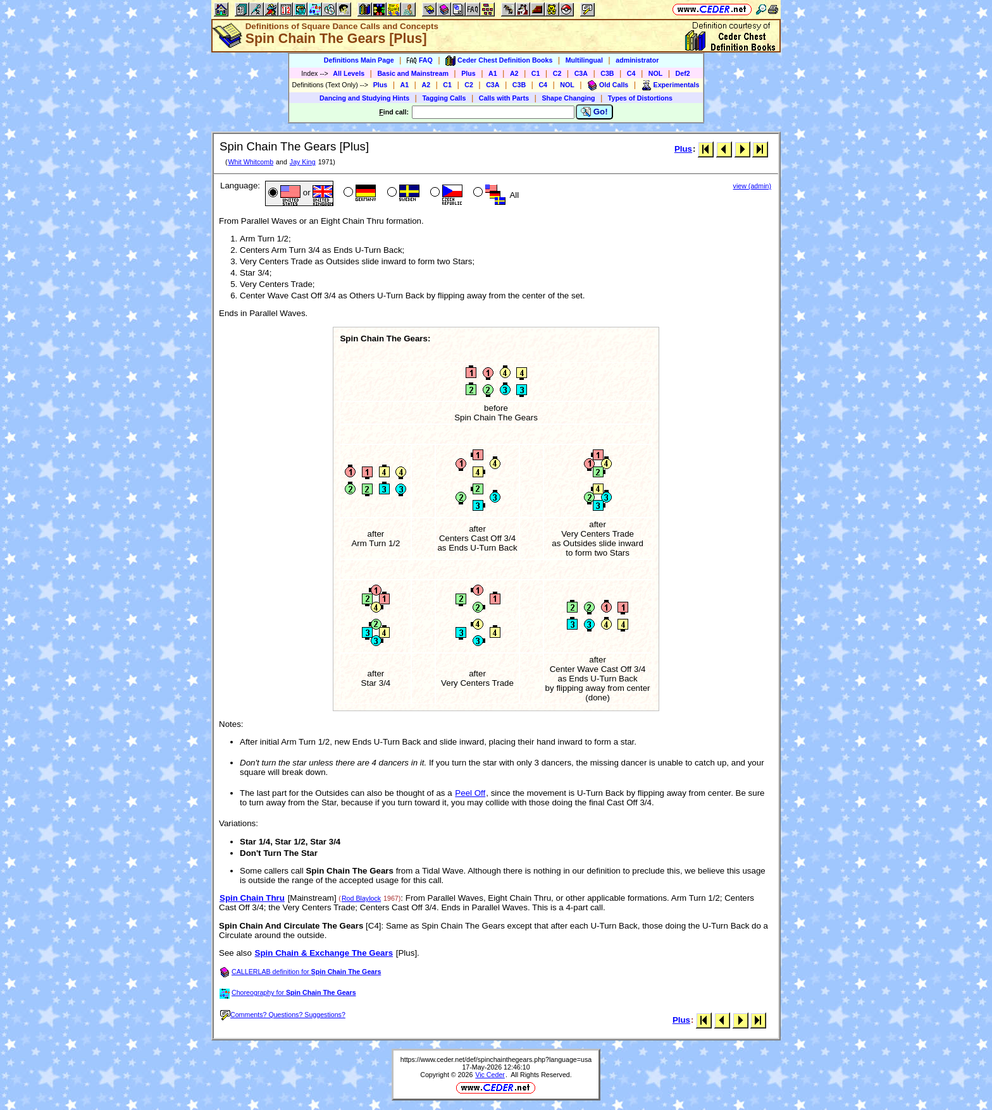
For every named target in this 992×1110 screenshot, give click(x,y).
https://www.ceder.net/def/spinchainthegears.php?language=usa (496, 1059)
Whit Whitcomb (250, 162)
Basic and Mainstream (413, 73)
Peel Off (470, 793)
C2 (557, 73)
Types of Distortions (640, 98)
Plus (468, 73)
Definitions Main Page (359, 60)
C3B (607, 73)
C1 (535, 73)
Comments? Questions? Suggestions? (282, 1014)
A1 (492, 73)
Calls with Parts (504, 98)
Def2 (683, 73)
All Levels (348, 73)
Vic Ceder (490, 1074)
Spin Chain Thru (252, 898)
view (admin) (752, 186)
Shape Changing (568, 98)
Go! (594, 112)
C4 (631, 73)
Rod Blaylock (361, 898)
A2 (514, 73)
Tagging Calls (444, 98)
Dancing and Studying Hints (364, 98)
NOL (655, 73)
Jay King (303, 162)
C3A (581, 73)
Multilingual (584, 60)
